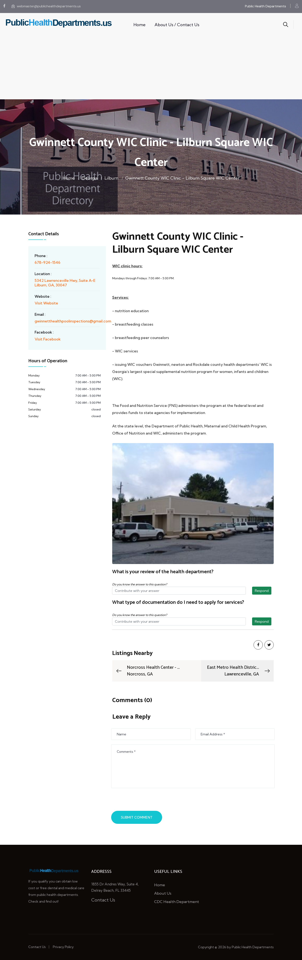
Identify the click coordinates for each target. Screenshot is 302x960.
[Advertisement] (151, 68)
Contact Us (103, 900)
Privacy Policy (63, 947)
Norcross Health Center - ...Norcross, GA (147, 671)
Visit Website (46, 303)
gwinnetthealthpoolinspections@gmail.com (73, 321)
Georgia (90, 178)
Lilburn (111, 178)
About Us (162, 893)
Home (139, 24)
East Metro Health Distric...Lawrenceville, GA (239, 671)
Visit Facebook (48, 339)
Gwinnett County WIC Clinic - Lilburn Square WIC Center (182, 178)
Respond (262, 591)
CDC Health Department (176, 901)
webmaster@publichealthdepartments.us (46, 6)
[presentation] (144, 800)
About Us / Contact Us (177, 24)
